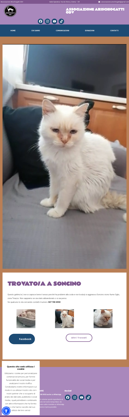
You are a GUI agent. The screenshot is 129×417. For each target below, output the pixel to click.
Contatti (114, 30)
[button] (22, 339)
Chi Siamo (35, 30)
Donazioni (89, 30)
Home (12, 30)
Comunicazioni (62, 30)
